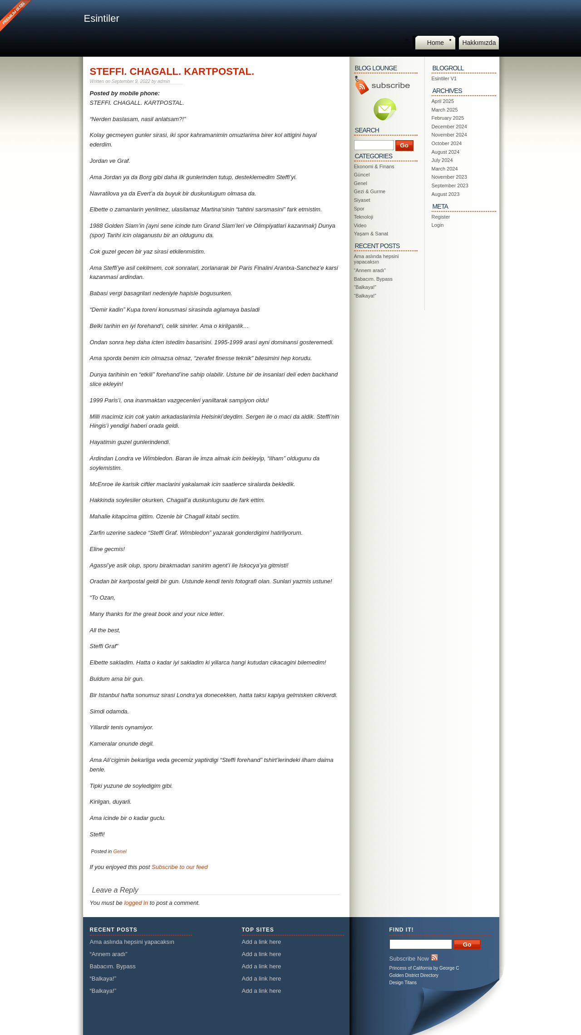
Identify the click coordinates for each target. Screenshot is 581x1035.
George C (449, 968)
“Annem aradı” (370, 270)
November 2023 (449, 177)
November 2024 (449, 134)
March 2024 (445, 168)
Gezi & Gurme (370, 191)
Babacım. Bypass (373, 279)
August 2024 (446, 152)
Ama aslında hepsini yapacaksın (376, 259)
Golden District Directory (413, 975)
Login (438, 225)
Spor (359, 208)
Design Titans (403, 982)
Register (441, 217)
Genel (119, 851)
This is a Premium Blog (17, 17)
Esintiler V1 (444, 78)
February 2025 (448, 118)
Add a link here (261, 941)
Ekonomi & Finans (374, 166)
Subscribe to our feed (180, 867)
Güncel (362, 174)
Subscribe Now (413, 958)
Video (360, 225)
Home (435, 42)
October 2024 (447, 143)
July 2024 (442, 160)
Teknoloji (364, 217)
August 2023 (446, 194)
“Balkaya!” (365, 287)
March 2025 (445, 109)
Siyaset (362, 200)
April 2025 (443, 101)
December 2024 (449, 126)
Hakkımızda (479, 42)
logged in (136, 902)
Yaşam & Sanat (371, 233)
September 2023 (450, 185)
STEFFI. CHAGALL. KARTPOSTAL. (172, 71)
